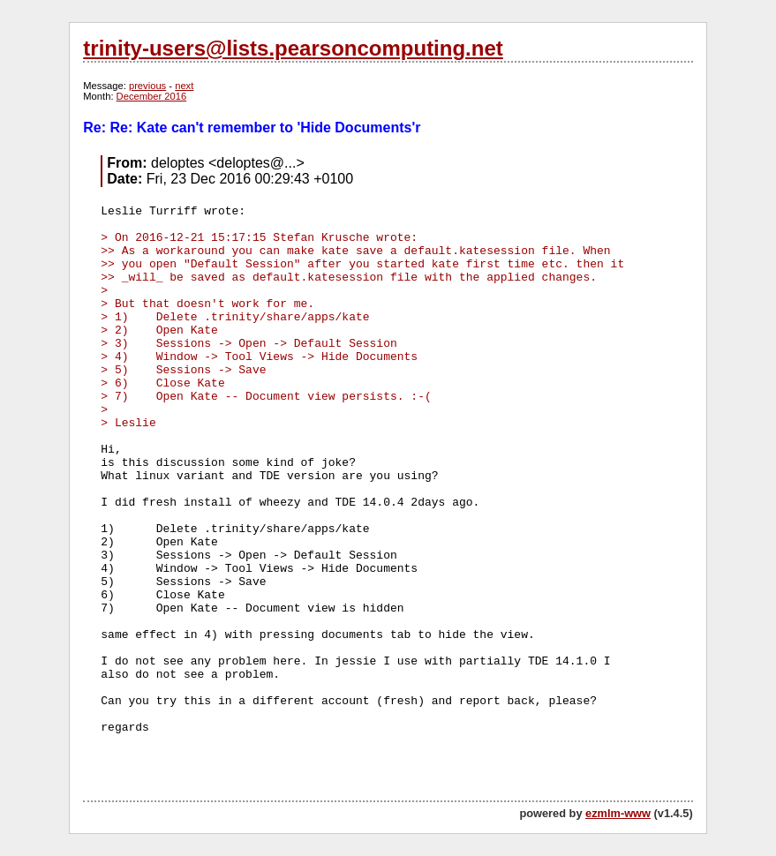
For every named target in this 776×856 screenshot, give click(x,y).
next (184, 85)
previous (147, 85)
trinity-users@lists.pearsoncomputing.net (292, 48)
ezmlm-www (618, 813)
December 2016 (152, 96)
